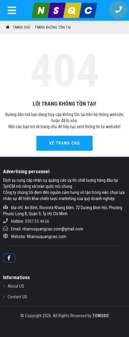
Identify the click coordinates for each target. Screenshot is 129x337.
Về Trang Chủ (64, 143)
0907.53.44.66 (37, 221)
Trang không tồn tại (53, 27)
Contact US (17, 296)
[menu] (12, 11)
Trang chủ (17, 27)
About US (16, 286)
